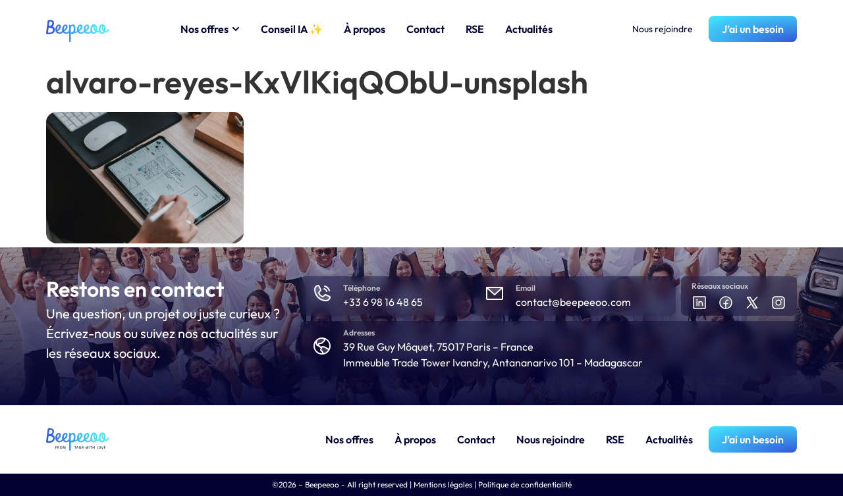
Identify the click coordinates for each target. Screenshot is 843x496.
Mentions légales (443, 484)
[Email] (494, 293)
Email (525, 288)
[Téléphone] (322, 293)
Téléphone (361, 288)
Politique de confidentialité (525, 484)
